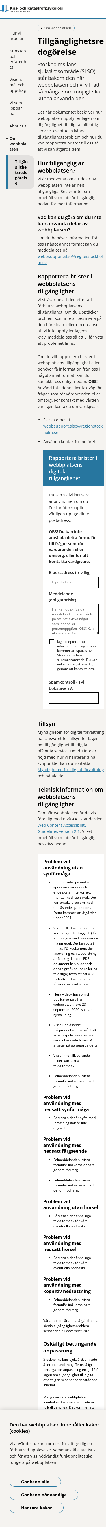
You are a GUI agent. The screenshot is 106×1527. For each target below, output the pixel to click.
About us (18, 126)
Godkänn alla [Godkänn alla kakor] (35, 1482)
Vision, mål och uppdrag (18, 85)
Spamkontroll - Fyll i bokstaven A (68, 685)
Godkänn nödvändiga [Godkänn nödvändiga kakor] (44, 1495)
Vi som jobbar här (16, 108)
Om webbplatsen (18, 144)
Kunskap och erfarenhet (18, 59)
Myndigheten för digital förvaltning (71, 769)
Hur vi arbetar (17, 35)
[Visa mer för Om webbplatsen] (5, 138)
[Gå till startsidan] (53, 9)
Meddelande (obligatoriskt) (62, 597)
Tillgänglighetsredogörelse (21, 172)
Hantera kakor (36, 1508)
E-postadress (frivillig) (69, 572)
